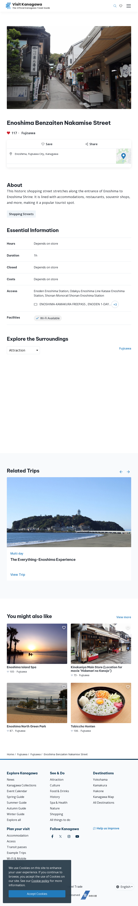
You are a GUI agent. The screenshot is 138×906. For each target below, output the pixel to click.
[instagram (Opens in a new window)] (69, 836)
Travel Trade (73, 887)
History (55, 797)
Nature (55, 808)
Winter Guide (15, 814)
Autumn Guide (16, 808)
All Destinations (103, 803)
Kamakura (100, 785)
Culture (55, 785)
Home (10, 754)
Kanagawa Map (103, 797)
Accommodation (17, 835)
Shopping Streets (21, 214)
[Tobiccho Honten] (101, 708)
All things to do (60, 820)
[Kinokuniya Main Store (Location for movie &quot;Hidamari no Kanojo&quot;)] (101, 650)
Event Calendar (17, 791)
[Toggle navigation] (128, 6)
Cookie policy (40, 881)
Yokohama (100, 780)
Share (92, 144)
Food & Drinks (59, 791)
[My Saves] (121, 6)
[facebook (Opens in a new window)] (52, 836)
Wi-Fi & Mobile (16, 858)
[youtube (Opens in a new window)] (77, 836)
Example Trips (16, 853)
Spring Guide (15, 797)
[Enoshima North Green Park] (37, 708)
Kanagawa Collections (21, 785)
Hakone (98, 791)
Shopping (56, 814)
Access (11, 841)
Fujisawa (28, 133)
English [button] (123, 887)
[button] (120, 5)
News (10, 780)
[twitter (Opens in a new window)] (60, 836)
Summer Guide (17, 803)
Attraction (56, 780)
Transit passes (17, 847)
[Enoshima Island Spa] (37, 648)
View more (123, 617)
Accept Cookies (37, 894)
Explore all (14, 820)
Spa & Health (58, 803)
